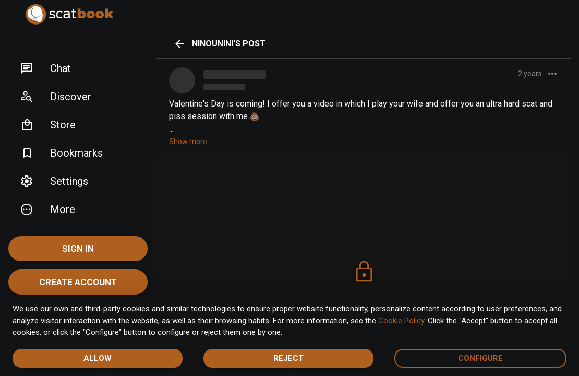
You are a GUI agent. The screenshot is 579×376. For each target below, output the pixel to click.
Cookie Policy (401, 320)
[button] (78, 68)
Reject (288, 358)
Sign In (78, 248)
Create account (78, 282)
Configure (480, 358)
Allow (97, 358)
